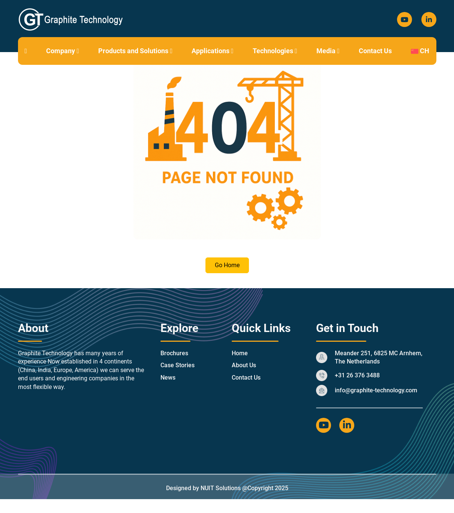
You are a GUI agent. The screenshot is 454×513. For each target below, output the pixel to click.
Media (328, 51)
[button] (77, 51)
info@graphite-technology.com (376, 390)
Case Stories (177, 365)
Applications (213, 51)
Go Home (227, 265)
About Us (244, 365)
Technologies (275, 51)
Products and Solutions (135, 51)
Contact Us (375, 51)
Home (240, 353)
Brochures (174, 353)
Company (62, 51)
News (167, 377)
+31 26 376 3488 (357, 375)
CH (420, 50)
